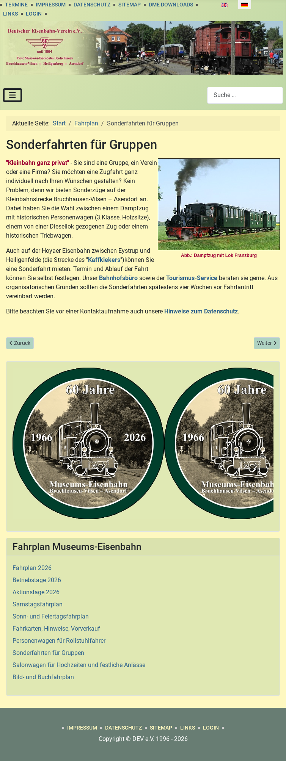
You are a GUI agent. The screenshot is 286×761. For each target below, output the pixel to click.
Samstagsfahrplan (38, 604)
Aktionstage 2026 (36, 592)
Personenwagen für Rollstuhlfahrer (59, 640)
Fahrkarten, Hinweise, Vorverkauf (56, 628)
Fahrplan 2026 (32, 568)
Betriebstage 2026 (37, 580)
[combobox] (245, 95)
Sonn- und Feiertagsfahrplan (51, 616)
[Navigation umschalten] (12, 95)
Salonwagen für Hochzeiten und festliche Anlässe (79, 665)
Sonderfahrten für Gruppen (48, 652)
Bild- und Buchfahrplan (43, 677)
